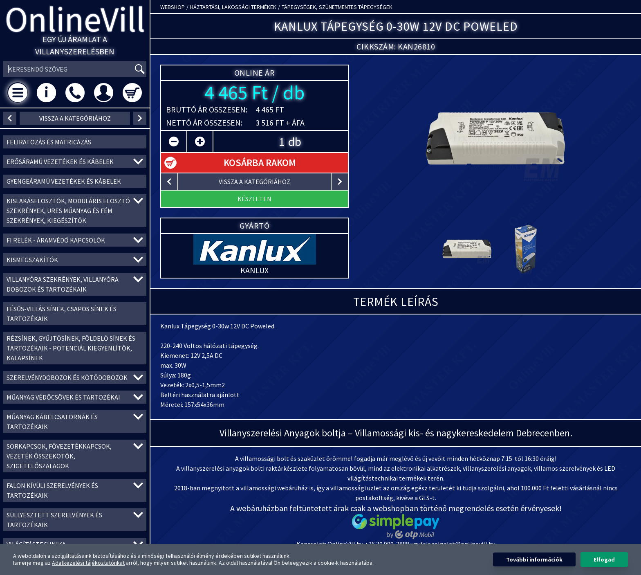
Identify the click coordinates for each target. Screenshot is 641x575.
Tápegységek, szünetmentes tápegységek (337, 7)
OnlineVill (75, 19)
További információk (534, 559)
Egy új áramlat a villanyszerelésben (74, 45)
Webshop (172, 7)
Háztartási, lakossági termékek (233, 7)
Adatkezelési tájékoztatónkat (88, 562)
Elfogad (604, 559)
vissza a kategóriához (75, 118)
